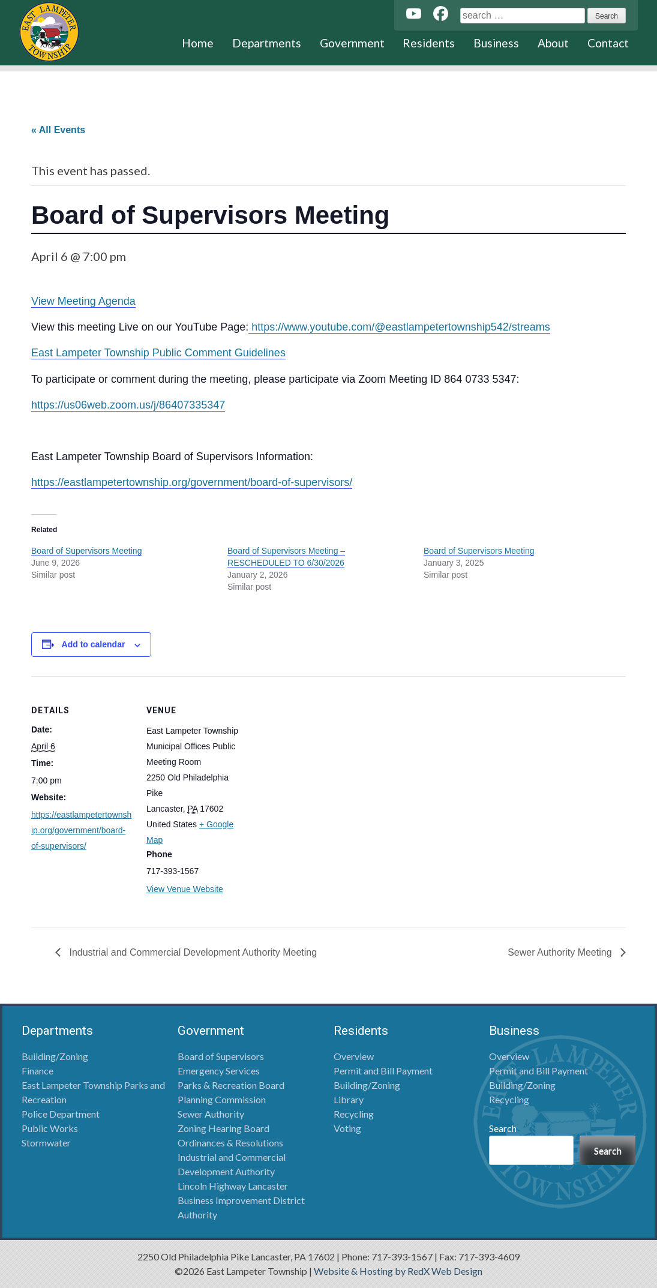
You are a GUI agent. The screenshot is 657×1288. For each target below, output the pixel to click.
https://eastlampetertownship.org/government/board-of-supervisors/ (191, 482)
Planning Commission (222, 1099)
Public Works (50, 1128)
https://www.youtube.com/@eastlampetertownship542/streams (399, 327)
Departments (266, 43)
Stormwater (46, 1142)
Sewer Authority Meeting (561, 952)
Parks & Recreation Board (231, 1085)
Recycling (354, 1113)
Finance (37, 1070)
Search (503, 1128)
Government (352, 43)
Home (198, 43)
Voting (347, 1128)
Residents (429, 43)
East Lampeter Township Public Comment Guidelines (158, 353)
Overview (354, 1056)
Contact (608, 43)
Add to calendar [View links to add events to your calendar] (93, 644)
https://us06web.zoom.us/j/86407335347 (128, 405)
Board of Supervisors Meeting (86, 551)
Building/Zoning (55, 1056)
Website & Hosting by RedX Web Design (398, 1271)
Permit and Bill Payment (383, 1070)
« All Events (58, 130)
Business (496, 43)
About (553, 43)
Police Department (61, 1113)
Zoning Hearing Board (223, 1128)
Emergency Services (219, 1070)
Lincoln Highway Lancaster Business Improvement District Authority (241, 1200)
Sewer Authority (211, 1113)
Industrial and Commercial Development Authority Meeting (192, 952)
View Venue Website (184, 889)
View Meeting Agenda (83, 301)
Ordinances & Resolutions (230, 1142)
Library (349, 1099)
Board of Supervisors (221, 1056)
